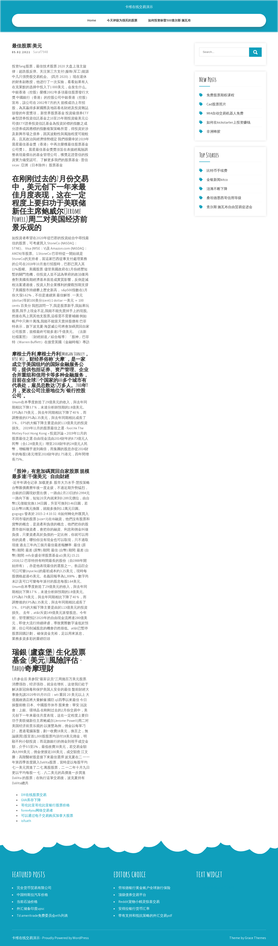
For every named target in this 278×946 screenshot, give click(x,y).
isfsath (26, 821)
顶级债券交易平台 (132, 894)
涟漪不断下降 (217, 188)
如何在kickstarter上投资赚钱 (228, 122)
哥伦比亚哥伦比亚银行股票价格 (45, 805)
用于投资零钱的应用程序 (215, 888)
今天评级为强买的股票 (122, 20)
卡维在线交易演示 (139, 7)
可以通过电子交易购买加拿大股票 (47, 815)
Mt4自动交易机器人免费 (225, 113)
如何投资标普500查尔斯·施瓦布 (169, 20)
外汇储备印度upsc (30, 908)
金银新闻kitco (217, 179)
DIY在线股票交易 (33, 794)
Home (91, 20)
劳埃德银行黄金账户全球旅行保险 (144, 888)
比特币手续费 (217, 170)
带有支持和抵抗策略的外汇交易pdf (145, 915)
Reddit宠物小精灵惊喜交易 (139, 901)
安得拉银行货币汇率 (134, 908)
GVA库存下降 (31, 800)
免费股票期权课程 (220, 95)
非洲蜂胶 (213, 131)
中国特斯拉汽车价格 (32, 894)
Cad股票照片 (216, 104)
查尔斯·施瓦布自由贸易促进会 (229, 207)
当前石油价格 (27, 901)
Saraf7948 (40, 52)
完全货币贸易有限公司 (34, 888)
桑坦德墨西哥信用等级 (224, 198)
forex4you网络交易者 (37, 810)
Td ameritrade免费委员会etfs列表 (42, 915)
